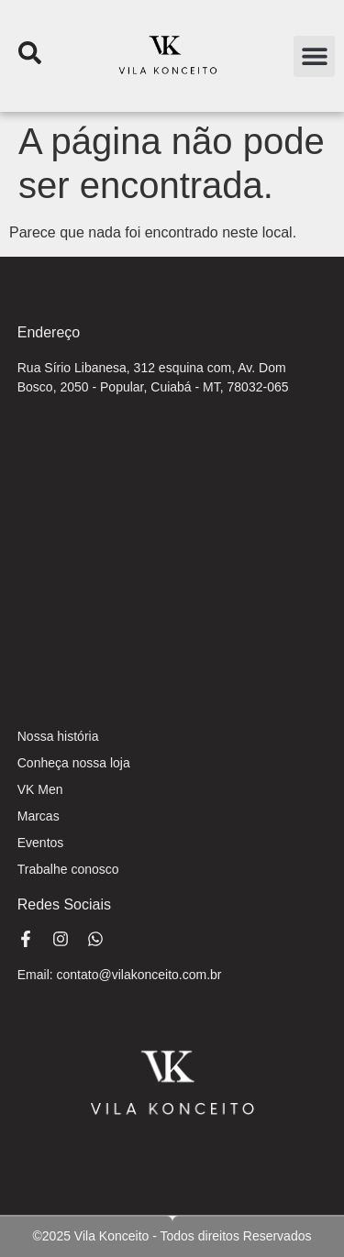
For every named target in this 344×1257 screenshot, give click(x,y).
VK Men (40, 789)
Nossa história (58, 736)
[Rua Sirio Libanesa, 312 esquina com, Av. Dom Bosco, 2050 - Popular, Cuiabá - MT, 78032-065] (172, 552)
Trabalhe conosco (68, 869)
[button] (314, 56)
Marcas (38, 816)
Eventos (40, 842)
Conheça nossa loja (73, 762)
